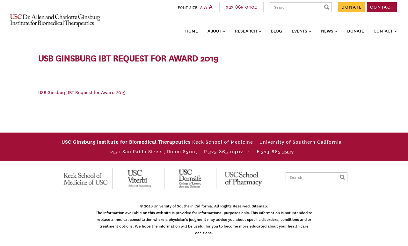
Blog (276, 31)
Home (191, 31)
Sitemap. (260, 206)
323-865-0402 (241, 7)
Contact (383, 31)
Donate (355, 31)
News (327, 31)
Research (246, 31)
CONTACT (382, 7)
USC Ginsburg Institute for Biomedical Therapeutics (55, 20)
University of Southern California (183, 206)
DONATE (351, 7)
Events (299, 31)
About (214, 31)
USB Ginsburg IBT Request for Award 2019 (82, 92)
